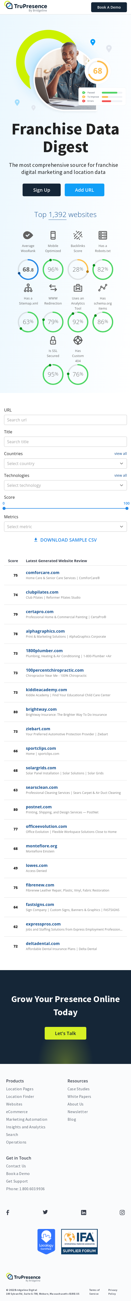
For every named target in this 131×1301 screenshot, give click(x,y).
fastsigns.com (40, 904)
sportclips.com (41, 748)
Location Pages (20, 1088)
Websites (14, 1104)
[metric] (58, 526)
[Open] (121, 463)
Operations (16, 1142)
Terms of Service (94, 1291)
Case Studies (79, 1088)
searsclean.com (42, 787)
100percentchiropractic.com (55, 670)
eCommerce (17, 1111)
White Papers (79, 1096)
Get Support (17, 1181)
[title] (65, 420)
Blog (72, 1119)
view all (120, 453)
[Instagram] (122, 1213)
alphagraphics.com (45, 631)
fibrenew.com (40, 885)
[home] (25, 7)
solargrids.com (41, 768)
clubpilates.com (42, 592)
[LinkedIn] (83, 1213)
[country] (58, 463)
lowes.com (37, 865)
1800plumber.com (44, 650)
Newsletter (78, 1111)
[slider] (4, 508)
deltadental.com (43, 943)
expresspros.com (43, 924)
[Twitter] (45, 1213)
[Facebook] (7, 1213)
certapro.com (40, 611)
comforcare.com (42, 572)
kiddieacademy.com (46, 689)
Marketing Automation (26, 1119)
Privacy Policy (112, 1291)
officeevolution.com (46, 826)
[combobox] (65, 463)
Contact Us (16, 1165)
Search (12, 1134)
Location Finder (20, 1096)
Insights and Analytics (25, 1126)
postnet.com (39, 807)
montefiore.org (41, 846)
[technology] (58, 485)
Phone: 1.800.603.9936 (25, 1188)
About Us (76, 1104)
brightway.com (41, 709)
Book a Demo (18, 1173)
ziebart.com (38, 729)
